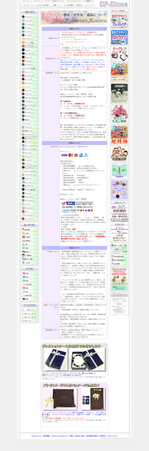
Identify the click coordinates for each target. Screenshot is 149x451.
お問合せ (102, 436)
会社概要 (46, 436)
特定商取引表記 (92, 436)
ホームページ (36, 436)
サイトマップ (113, 436)
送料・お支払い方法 (77, 436)
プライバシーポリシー (59, 436)
